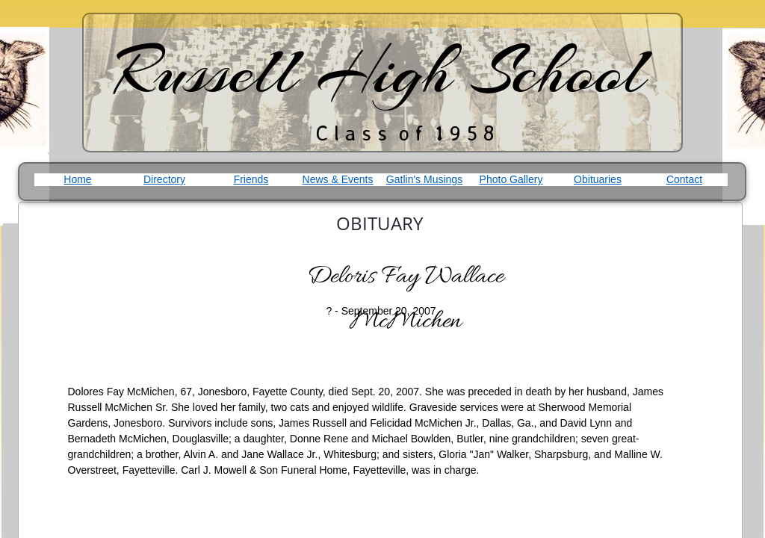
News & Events (338, 179)
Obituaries (598, 179)
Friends (251, 179)
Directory (164, 179)
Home (77, 179)
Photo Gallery (511, 179)
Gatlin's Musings (424, 179)
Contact (684, 179)
